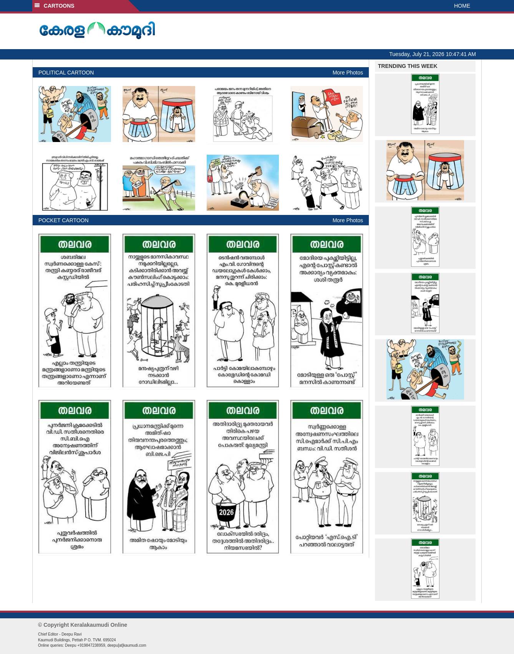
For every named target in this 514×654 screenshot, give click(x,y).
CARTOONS (54, 6)
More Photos (348, 72)
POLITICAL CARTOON (66, 72)
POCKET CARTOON (63, 220)
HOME (462, 6)
